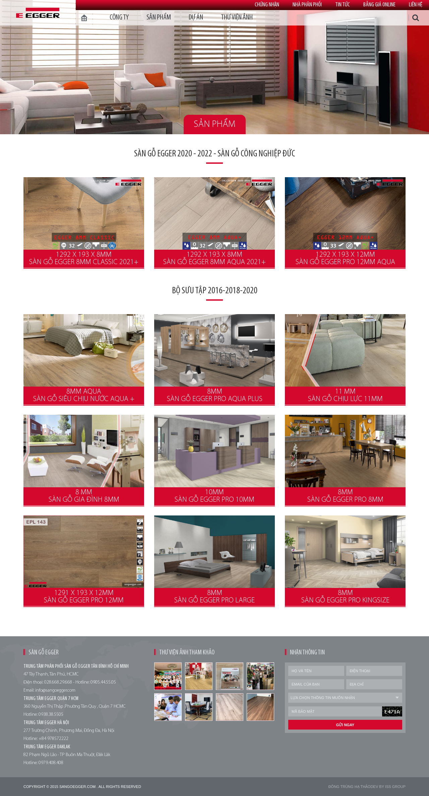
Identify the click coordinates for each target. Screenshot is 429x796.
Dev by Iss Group (388, 787)
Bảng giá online (379, 5)
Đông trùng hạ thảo (349, 787)
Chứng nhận (267, 5)
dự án (196, 17)
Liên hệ (415, 5)
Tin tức (342, 5)
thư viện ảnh (237, 17)
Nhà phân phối (307, 5)
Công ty (119, 17)
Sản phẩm (158, 17)
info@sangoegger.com (55, 690)
